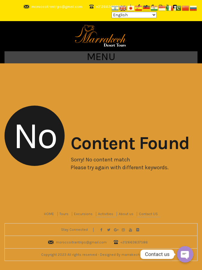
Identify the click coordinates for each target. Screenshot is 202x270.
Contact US (148, 214)
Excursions (83, 214)
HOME (49, 214)
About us (126, 214)
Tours (64, 214)
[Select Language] (134, 15)
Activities (105, 214)
